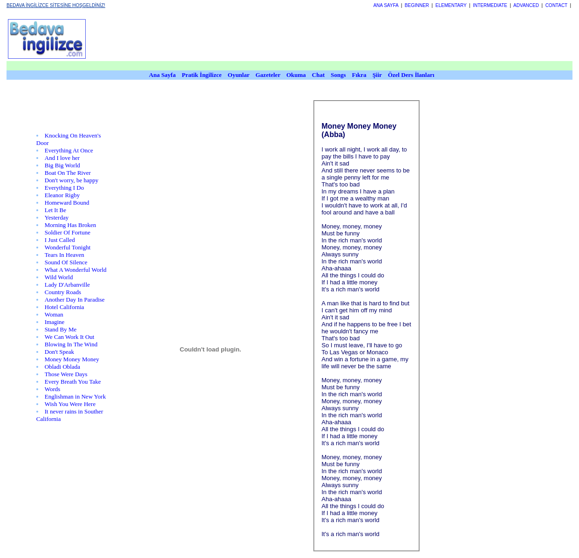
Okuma (296, 74)
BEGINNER (417, 5)
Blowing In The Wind (71, 344)
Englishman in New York (75, 396)
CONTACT (556, 5)
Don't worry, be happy (72, 180)
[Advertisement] (334, 39)
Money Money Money (72, 359)
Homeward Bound (67, 202)
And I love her (62, 157)
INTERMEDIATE (490, 5)
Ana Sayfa (162, 74)
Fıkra (359, 74)
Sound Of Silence (66, 262)
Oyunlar (239, 74)
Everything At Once (69, 150)
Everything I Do (64, 187)
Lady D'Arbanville (67, 284)
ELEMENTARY (451, 5)
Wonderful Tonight (68, 247)
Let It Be (55, 210)
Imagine (55, 321)
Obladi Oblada (62, 366)
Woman (54, 314)
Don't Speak (59, 351)
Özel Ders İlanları (411, 74)
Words (53, 389)
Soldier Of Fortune (67, 232)
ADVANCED (526, 5)
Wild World (59, 277)
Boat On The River (68, 172)
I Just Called (60, 239)
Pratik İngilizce (202, 74)
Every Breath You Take (73, 381)
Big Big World (62, 165)
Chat (318, 74)
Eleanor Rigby (62, 195)
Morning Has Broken (70, 224)
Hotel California (64, 306)
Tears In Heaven (64, 254)
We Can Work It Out (70, 336)
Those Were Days (66, 374)
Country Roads (63, 292)
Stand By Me (61, 329)
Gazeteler (269, 74)
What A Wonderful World (76, 269)
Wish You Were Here (70, 403)
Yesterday (56, 217)
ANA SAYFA (385, 5)
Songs (338, 74)
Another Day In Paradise (75, 299)
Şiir (377, 74)
